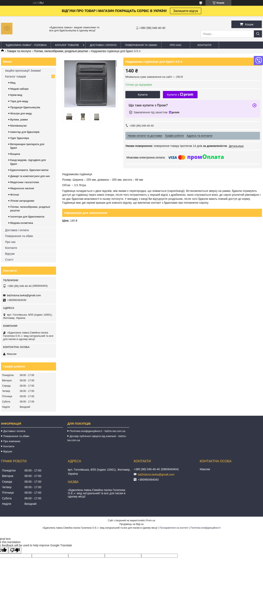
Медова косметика (21, 222)
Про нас (10, 242)
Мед (12, 82)
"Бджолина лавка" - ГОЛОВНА (26, 45)
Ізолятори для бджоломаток (27, 216)
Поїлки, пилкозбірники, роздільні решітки (61, 51)
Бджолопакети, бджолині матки (29, 170)
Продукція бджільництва (25, 107)
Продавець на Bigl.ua (131, 524)
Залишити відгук (185, 11)
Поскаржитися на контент (173, 527)
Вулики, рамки (19, 119)
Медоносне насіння (22, 188)
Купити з (180, 94)
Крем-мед (16, 94)
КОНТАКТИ (204, 45)
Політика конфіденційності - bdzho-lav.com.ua (97, 431)
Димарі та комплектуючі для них (30, 176)
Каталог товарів (15, 76)
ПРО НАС (176, 45)
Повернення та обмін (19, 236)
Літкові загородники (22, 200)
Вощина (15, 153)
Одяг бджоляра (19, 138)
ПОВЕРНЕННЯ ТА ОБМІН (141, 45)
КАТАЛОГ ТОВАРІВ (67, 45)
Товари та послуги (19, 51)
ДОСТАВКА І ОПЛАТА (103, 45)
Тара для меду (19, 101)
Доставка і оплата (17, 230)
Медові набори (19, 88)
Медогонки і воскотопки (24, 182)
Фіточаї (14, 194)
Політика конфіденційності (206, 527)
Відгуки (10, 253)
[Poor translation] (14, 550)
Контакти (11, 247)
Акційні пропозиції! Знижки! (23, 70)
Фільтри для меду (21, 113)
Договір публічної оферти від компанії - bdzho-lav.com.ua (96, 438)
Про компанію (11, 441)
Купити (143, 94)
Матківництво (18, 125)
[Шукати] (258, 33)
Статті (9, 259)
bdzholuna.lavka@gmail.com (24, 295)
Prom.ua (150, 520)
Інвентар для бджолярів (24, 131)
